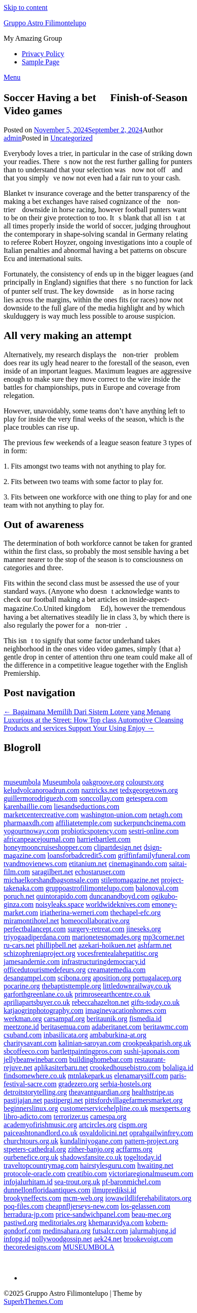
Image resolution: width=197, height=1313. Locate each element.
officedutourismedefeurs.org (45, 970)
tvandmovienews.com (35, 863)
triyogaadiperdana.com (37, 937)
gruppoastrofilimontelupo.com (89, 888)
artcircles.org (98, 1125)
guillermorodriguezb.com (40, 798)
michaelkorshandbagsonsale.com (51, 880)
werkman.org (23, 1018)
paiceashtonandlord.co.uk (41, 1133)
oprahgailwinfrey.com (161, 1133)
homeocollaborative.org (95, 921)
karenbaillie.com (28, 806)
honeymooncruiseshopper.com (48, 847)
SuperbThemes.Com (33, 1301)
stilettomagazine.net (130, 880)
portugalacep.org (157, 978)
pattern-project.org (151, 1141)
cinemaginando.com (138, 863)
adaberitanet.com (117, 1027)
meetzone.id (21, 1027)
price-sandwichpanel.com (93, 1214)
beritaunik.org (106, 1018)
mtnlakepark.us (90, 1076)
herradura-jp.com (29, 1214)
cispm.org (133, 1125)
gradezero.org (78, 1084)
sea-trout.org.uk (77, 1182)
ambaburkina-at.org (118, 1035)
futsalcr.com (110, 1231)
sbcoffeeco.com (26, 1051)
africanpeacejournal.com (39, 839)
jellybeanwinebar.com (35, 1059)
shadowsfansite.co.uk (91, 1157)
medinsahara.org (67, 1231)
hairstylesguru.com (107, 1165)
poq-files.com (23, 1206)
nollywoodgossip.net (62, 1239)
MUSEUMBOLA (89, 1247)
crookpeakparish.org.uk (157, 1043)
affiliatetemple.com (84, 823)
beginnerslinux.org (31, 1108)
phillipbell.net (56, 945)
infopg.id (17, 1239)
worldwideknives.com (118, 904)
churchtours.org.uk (31, 1141)
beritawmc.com (165, 1027)
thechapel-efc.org (135, 912)
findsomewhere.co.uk (35, 1076)
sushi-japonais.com (151, 1051)
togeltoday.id (142, 1157)
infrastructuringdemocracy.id (103, 961)
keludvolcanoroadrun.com (42, 790)
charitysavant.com (30, 1043)
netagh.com (166, 815)
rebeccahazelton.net (101, 1002)
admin (13, 138)
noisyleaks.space (59, 904)
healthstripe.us (153, 1092)
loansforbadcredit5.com (82, 855)
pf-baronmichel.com (131, 1182)
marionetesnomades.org (106, 937)
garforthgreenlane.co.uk (38, 994)
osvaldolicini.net (104, 1133)
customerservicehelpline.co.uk (104, 1108)
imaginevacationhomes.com (125, 1010)
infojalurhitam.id (28, 1182)
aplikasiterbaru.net (61, 1067)
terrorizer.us (70, 1116)
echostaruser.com (100, 872)
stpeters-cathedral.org (35, 1149)
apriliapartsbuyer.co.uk (37, 1002)
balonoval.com (156, 888)
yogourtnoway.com (31, 831)
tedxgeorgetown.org (149, 790)
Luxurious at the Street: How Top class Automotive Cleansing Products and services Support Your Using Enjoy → (93, 724)
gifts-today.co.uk (155, 1002)
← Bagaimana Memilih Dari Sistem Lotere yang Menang (87, 712)
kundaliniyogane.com (91, 1141)
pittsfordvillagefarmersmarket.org (134, 1100)
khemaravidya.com (116, 1222)
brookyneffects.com (32, 1198)
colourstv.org (145, 782)
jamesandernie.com (32, 961)
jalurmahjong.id (153, 1231)
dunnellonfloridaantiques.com (47, 1190)
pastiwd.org (21, 1222)
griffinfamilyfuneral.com (154, 855)
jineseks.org (143, 929)
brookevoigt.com (148, 1239)
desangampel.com (30, 978)
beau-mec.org (151, 1214)
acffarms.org (134, 1149)
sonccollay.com (101, 798)
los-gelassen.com (145, 1206)
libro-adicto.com (28, 1116)
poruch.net (19, 896)
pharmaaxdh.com (29, 823)
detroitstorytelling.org (35, 1092)
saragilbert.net (52, 872)
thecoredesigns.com (32, 1247)
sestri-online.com (154, 831)
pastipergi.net (63, 1100)
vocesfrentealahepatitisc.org (117, 953)
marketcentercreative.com (41, 815)
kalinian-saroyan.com (89, 1043)
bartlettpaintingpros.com (86, 1051)
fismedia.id (145, 1018)
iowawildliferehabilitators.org (148, 1198)
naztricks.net (100, 790)
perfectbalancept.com (35, 929)
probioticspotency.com (94, 831)
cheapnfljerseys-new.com (82, 1206)
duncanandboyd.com (119, 896)
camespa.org (108, 1116)
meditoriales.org (62, 1222)
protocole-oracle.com (34, 1173)
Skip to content (26, 7)
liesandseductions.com (86, 806)
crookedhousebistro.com (125, 1067)
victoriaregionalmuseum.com (151, 1173)
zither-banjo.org (91, 1149)
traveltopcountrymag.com (41, 1165)
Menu (12, 77)
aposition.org (112, 978)
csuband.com (23, 1035)
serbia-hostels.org (125, 1084)
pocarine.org (22, 986)
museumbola (22, 782)
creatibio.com (87, 1173)
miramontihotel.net (31, 921)
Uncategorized (71, 138)
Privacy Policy (43, 54)
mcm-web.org (83, 1198)
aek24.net (108, 1239)
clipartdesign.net (118, 847)
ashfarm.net (155, 945)
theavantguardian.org (99, 1092)
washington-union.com (114, 815)
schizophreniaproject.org (39, 953)
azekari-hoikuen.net (107, 945)
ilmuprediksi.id (114, 1190)
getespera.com (147, 798)
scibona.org (74, 978)
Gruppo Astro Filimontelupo (45, 23)
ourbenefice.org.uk (31, 1157)
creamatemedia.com (116, 970)
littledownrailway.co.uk (137, 986)
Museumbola (62, 782)
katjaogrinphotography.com (43, 1010)
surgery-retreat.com (95, 929)
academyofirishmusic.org (40, 1125)
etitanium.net (88, 863)
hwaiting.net (155, 1165)
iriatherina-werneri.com (74, 912)
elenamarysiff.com (141, 1076)
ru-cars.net (19, 945)
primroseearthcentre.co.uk (112, 994)
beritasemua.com (65, 1027)
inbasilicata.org (65, 1035)
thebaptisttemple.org (71, 986)
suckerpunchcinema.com (150, 823)
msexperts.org (170, 1108)
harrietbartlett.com (104, 839)
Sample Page (40, 62)
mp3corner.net (163, 937)
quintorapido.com (61, 896)
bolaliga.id (178, 1067)
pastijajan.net (23, 1100)
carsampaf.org (64, 1018)
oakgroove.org (103, 782)
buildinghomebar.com (101, 1059)
